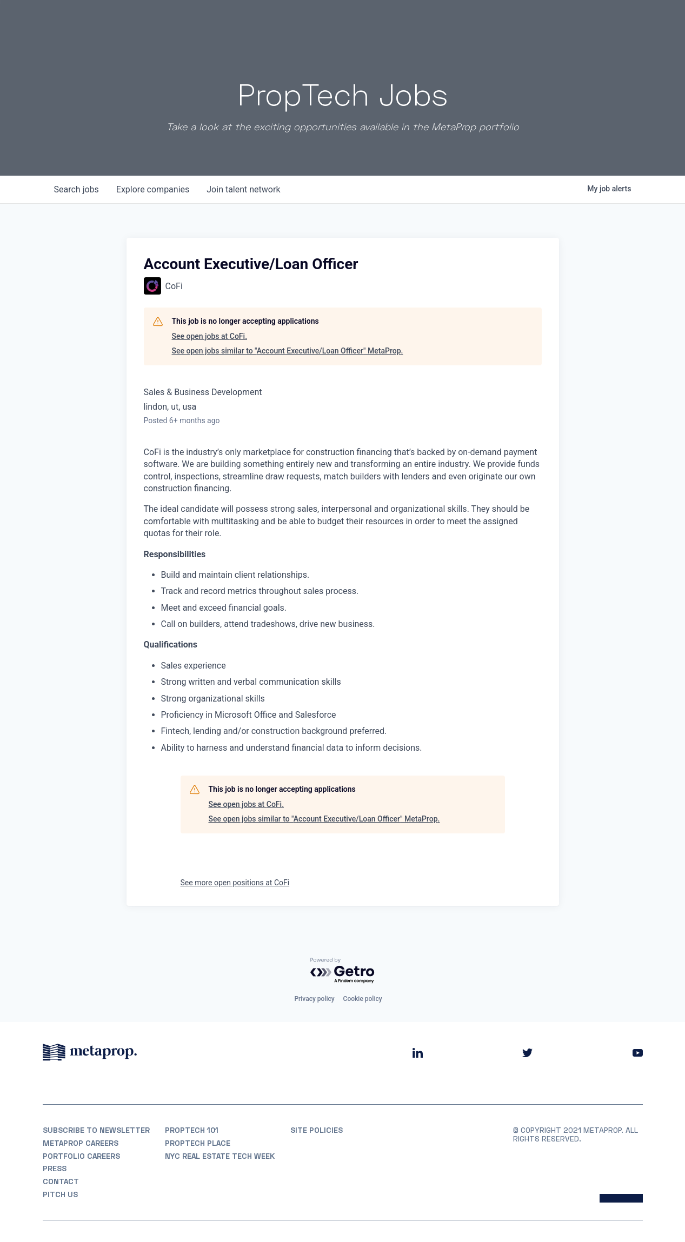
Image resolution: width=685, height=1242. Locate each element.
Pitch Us (60, 1194)
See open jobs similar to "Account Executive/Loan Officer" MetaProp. (287, 350)
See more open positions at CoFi (235, 882)
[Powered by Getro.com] (342, 971)
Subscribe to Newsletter (96, 1130)
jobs (76, 189)
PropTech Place (197, 1143)
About (382, 21)
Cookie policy (362, 999)
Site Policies (316, 1130)
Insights (536, 21)
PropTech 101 (191, 1130)
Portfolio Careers (81, 1156)
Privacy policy (314, 999)
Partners (484, 21)
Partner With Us (608, 21)
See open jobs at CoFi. (210, 336)
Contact (61, 1181)
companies (152, 189)
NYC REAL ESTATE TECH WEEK (220, 1156)
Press (54, 1168)
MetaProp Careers (80, 1143)
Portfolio (431, 21)
